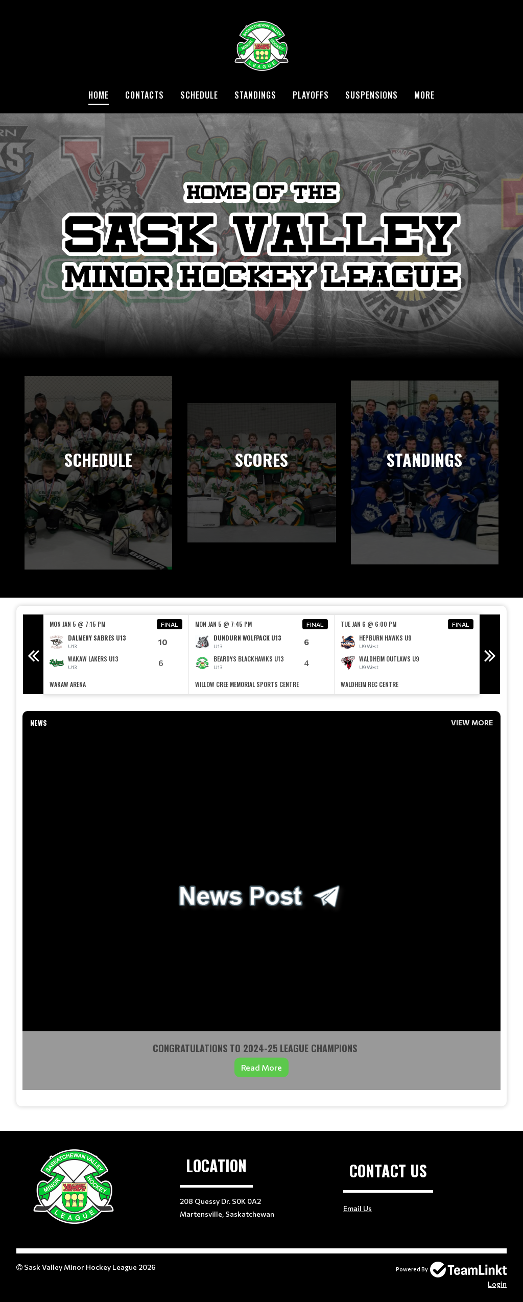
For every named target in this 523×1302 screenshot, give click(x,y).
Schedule (199, 95)
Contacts (144, 95)
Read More (261, 1067)
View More (472, 722)
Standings (255, 95)
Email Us (357, 1208)
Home (98, 95)
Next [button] (490, 654)
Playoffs (311, 95)
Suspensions (371, 95)
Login (497, 1284)
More (424, 95)
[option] (116, 654)
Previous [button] (33, 654)
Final (169, 624)
